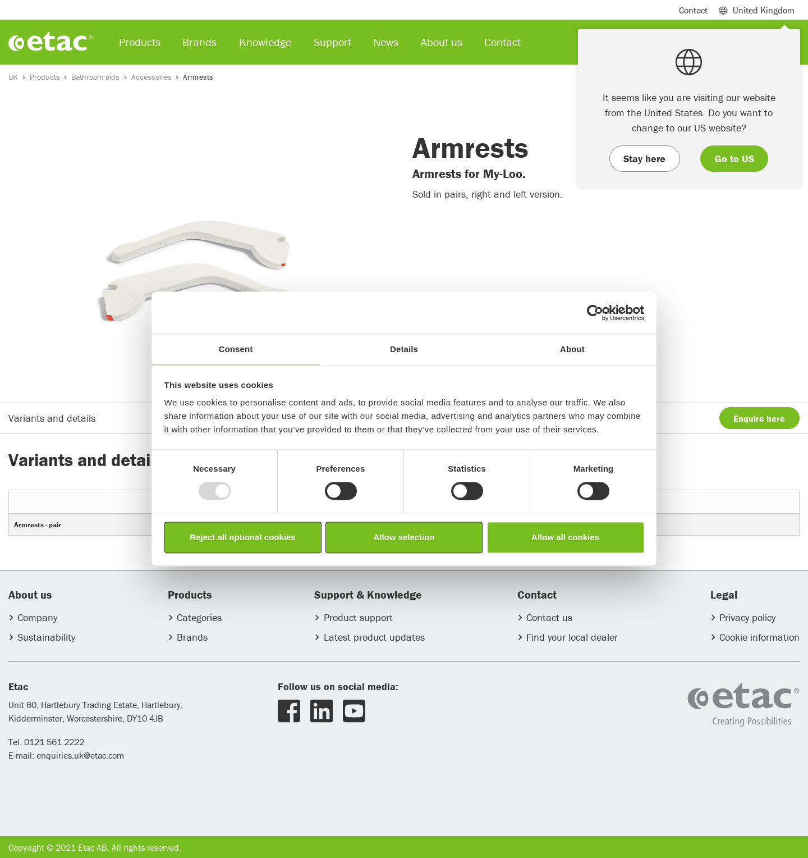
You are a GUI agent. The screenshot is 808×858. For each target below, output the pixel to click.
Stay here (644, 158)
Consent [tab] (236, 349)
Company (37, 617)
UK (13, 77)
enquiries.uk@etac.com (80, 755)
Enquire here (759, 418)
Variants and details (51, 418)
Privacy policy (747, 617)
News (385, 42)
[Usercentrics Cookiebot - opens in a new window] (595, 312)
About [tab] (572, 349)
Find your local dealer (572, 637)
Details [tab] (404, 349)
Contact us (549, 617)
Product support (358, 617)
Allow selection (403, 537)
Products (45, 77)
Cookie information (759, 637)
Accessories (151, 77)
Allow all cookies (565, 537)
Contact (693, 10)
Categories (199, 617)
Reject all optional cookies (242, 537)
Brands (192, 637)
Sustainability (46, 637)
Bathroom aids (95, 77)
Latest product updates (374, 637)
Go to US (734, 158)
